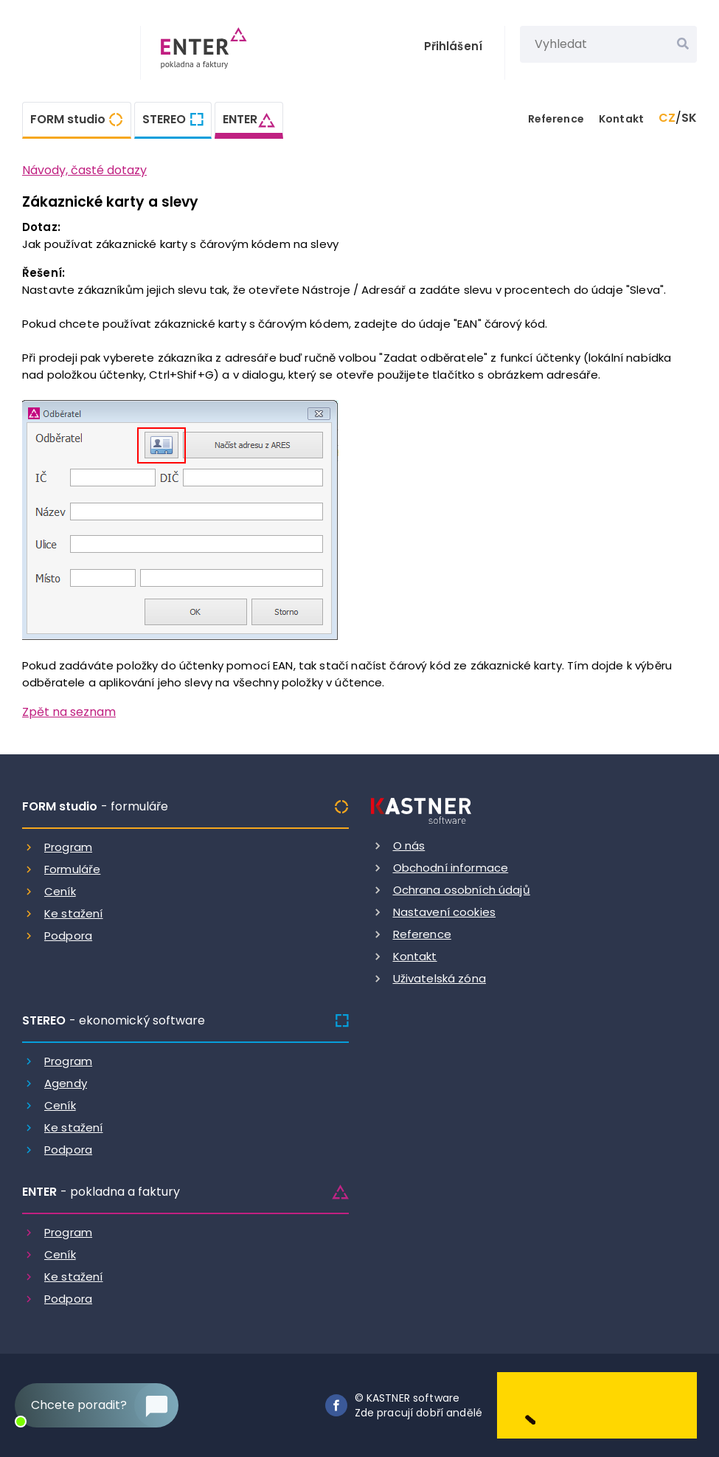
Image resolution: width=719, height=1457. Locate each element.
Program (68, 847)
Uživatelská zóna (439, 978)
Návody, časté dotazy (84, 170)
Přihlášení (453, 46)
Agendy (65, 1083)
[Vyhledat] (683, 44)
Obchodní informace (451, 867)
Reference (556, 118)
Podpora (68, 935)
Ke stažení (73, 913)
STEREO (164, 119)
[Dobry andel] (597, 1404)
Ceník (60, 891)
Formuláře (72, 869)
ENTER (240, 119)
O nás (409, 845)
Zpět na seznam (69, 711)
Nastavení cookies (444, 912)
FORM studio (67, 119)
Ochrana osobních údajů (461, 890)
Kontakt (621, 118)
